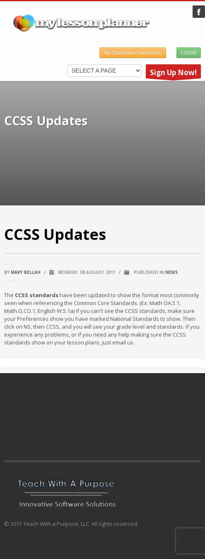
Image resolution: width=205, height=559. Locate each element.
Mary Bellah (26, 272)
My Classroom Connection (133, 53)
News (171, 272)
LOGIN (188, 53)
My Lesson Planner (199, 11)
